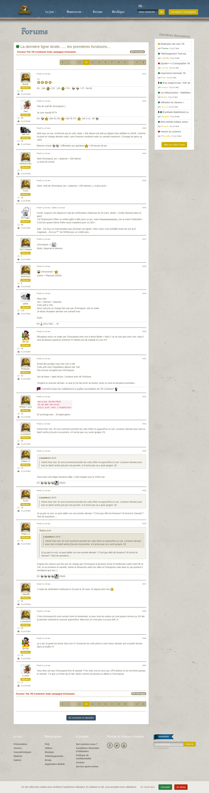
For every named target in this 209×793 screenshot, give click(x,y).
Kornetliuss (26, 407)
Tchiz (25, 191)
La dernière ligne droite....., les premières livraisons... (63, 46)
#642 (144, 101)
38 (118, 62)
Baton (25, 342)
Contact (80, 762)
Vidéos (48, 748)
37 (112, 62)
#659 (144, 638)
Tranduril (26, 369)
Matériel (18, 756)
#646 (144, 208)
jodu (25, 111)
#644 (144, 153)
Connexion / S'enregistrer (183, 12)
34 (92, 62)
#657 (144, 584)
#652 (144, 397)
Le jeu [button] (50, 12)
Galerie (17, 760)
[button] (141, 6)
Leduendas (25, 434)
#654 (144, 451)
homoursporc (25, 164)
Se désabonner (161, 748)
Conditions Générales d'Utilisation (87, 750)
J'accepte (165, 787)
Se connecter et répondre (81, 717)
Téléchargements (54, 756)
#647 (144, 239)
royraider (25, 277)
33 (86, 62)
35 (99, 62)
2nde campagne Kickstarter (61, 52)
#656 (144, 524)
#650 (144, 331)
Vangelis (25, 461)
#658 (144, 611)
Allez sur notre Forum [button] (174, 144)
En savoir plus (148, 787)
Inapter (25, 134)
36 (105, 62)
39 (125, 62)
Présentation (20, 744)
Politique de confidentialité (83, 757)
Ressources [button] (75, 12)
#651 (144, 359)
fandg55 (25, 594)
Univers (18, 748)
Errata (48, 760)
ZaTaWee (25, 218)
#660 (144, 665)
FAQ (47, 744)
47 (137, 62)
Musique (49, 752)
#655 (144, 490)
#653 (144, 424)
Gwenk (25, 84)
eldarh (25, 676)
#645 (144, 180)
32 (79, 62)
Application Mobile (55, 764)
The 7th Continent (36, 52)
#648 (144, 266)
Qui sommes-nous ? (87, 744)
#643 (144, 128)
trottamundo (25, 249)
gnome (25, 304)
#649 (144, 293)
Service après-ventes (87, 766)
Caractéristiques (22, 752)
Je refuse (181, 787)
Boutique (118, 12)
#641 (144, 74)
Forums (97, 12)
